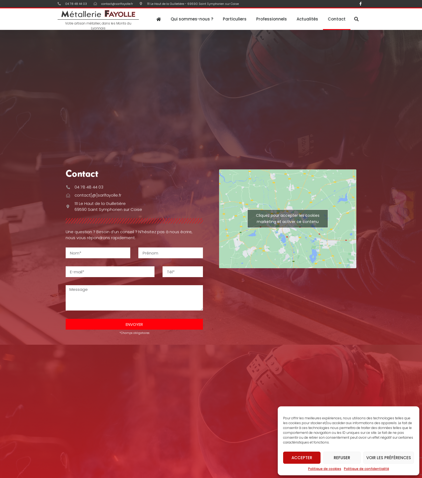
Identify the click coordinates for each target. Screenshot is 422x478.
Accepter (301, 457)
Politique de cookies (324, 468)
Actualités (307, 19)
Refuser (342, 457)
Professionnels (271, 19)
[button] (356, 19)
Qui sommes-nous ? (192, 19)
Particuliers (235, 19)
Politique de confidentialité (366, 468)
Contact (337, 19)
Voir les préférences (388, 457)
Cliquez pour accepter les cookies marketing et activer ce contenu (287, 218)
